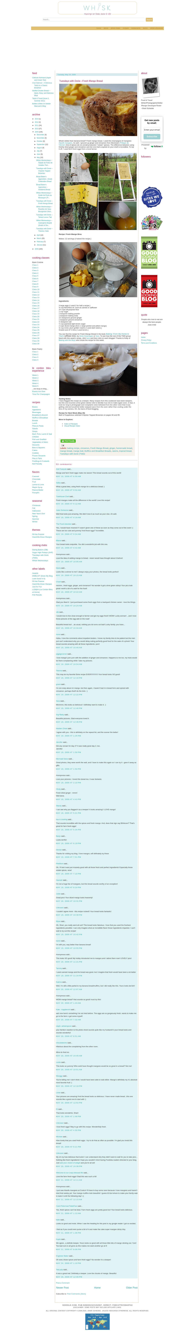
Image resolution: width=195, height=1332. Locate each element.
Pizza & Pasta (37, 426)
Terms (145, 28)
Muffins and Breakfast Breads (97, 451)
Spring (35, 516)
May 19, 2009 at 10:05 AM (69, 562)
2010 (37, 129)
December (41, 135)
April (38, 235)
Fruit (34, 482)
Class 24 (35, 327)
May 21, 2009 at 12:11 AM (69, 1180)
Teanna (59, 671)
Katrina (59, 982)
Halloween (36, 511)
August (39, 148)
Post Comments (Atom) (76, 1294)
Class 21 (35, 319)
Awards (35, 573)
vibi (57, 612)
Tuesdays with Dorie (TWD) (72, 454)
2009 (37, 132)
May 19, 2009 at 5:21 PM (68, 813)
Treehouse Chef (62, 496)
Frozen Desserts (39, 456)
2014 (37, 119)
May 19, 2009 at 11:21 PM (69, 962)
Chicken (35, 437)
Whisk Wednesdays (40, 561)
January (40, 245)
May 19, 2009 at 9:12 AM (68, 504)
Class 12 (35, 295)
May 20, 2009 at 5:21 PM (68, 1147)
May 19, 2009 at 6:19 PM (68, 843)
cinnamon (84, 448)
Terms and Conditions (149, 343)
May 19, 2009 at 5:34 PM (68, 830)
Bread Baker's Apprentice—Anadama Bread (43, 187)
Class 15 (35, 303)
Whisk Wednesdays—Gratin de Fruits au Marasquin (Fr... (44, 195)
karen (58, 941)
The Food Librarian (63, 524)
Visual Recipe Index (72, 426)
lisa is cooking (61, 819)
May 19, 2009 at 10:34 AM (69, 628)
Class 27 (35, 335)
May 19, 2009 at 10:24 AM (69, 606)
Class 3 (35, 270)
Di (57, 1109)
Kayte (58, 1239)
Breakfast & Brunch (40, 415)
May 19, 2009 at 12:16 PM (69, 678)
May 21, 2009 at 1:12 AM (68, 1213)
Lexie (58, 1093)
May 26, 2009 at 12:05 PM (69, 1277)
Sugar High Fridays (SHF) (42, 552)
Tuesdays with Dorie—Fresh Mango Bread (81, 81)
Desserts (35, 445)
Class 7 (35, 281)
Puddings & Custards (40, 461)
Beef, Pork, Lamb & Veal (42, 434)
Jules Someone (62, 510)
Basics (35, 407)
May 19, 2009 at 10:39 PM (69, 915)
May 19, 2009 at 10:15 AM (69, 575)
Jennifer (59, 742)
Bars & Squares (38, 448)
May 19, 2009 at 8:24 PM (68, 887)
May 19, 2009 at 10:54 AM (69, 664)
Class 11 (35, 292)
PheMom (59, 864)
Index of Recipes (71, 424)
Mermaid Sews (62, 759)
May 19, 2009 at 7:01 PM (68, 857)
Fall (33, 508)
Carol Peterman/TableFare (66, 1206)
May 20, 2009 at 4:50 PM (68, 1130)
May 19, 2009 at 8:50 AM (68, 476)
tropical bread (125, 451)
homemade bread (124, 448)
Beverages (36, 412)
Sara (58, 701)
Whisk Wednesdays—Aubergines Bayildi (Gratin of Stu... (44, 223)
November (41, 138)
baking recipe (73, 448)
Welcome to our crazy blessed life (69, 1173)
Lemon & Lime (38, 485)
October (40, 141)
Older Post (132, 1287)
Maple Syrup (37, 487)
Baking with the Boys (67, 340)
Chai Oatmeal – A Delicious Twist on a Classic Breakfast (42, 85)
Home (98, 28)
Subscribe (152, 136)
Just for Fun (37, 587)
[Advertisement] (97, 50)
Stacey (59, 806)
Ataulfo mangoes (65, 143)
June (39, 154)
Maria (58, 568)
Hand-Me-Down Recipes (42, 537)
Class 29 (35, 341)
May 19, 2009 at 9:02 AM (68, 490)
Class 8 (35, 284)
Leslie (58, 1062)
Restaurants (135, 28)
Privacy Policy (146, 340)
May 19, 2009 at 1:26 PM (68, 736)
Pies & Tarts (37, 458)
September (41, 144)
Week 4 (35, 383)
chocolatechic (61, 1043)
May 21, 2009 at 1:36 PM (68, 1233)
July (38, 151)
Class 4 (35, 273)
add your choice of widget (70, 1163)
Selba (58, 483)
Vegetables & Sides (40, 442)
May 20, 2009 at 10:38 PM (69, 1166)
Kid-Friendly (37, 464)
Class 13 (35, 298)
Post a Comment (62, 1283)
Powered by (152, 146)
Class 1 (35, 265)
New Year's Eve (38, 514)
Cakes (34, 450)
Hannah (59, 880)
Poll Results (37, 595)
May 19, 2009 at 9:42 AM (68, 548)
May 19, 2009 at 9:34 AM (68, 534)
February (40, 242)
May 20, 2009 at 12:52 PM (69, 1103)
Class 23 (35, 325)
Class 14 (35, 300)
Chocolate (36, 479)
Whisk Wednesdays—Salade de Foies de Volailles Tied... (44, 162)
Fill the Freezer (38, 534)
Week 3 (35, 381)
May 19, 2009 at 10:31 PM (69, 901)
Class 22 (35, 322)
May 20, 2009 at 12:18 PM (69, 1086)
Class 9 (35, 287)
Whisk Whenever (156, 28)
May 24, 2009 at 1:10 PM (68, 1263)
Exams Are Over (38, 391)
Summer (35, 519)
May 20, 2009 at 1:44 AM (68, 1003)
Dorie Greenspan (86, 336)
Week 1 (35, 375)
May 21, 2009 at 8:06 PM (68, 1249)
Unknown (60, 908)
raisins (115, 451)
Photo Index (115, 28)
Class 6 (35, 279)
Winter (35, 522)
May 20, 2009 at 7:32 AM (68, 1020)
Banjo (58, 836)
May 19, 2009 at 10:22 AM (69, 592)
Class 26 (35, 333)
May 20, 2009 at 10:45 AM (69, 1056)
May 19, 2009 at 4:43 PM (68, 799)
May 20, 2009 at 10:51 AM (69, 1070)
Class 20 (35, 316)
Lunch (34, 423)
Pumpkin (35, 493)
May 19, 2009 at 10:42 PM (69, 934)
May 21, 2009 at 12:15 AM (69, 1200)
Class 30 (35, 344)
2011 (37, 125)
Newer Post (62, 1287)
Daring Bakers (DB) (40, 550)
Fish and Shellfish (39, 439)
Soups (34, 431)
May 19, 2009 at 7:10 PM (68, 874)
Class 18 (35, 311)
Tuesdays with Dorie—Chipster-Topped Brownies (44, 170)
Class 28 (35, 338)
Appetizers (36, 410)
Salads (35, 429)
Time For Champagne (41, 394)
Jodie (58, 894)
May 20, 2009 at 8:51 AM (68, 1036)
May (38, 157)
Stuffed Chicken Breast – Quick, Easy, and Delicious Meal (42, 93)
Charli (58, 582)
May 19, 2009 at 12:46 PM (69, 708)
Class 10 (35, 289)
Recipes (126, 28)
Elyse (58, 921)
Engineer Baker (62, 1256)
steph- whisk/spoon (64, 1026)
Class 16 (35, 306)
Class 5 (35, 276)
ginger (112, 448)
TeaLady (59, 1270)
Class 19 (35, 314)
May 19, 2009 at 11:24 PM (69, 976)
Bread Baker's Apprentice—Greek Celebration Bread (44, 179)
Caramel (35, 476)
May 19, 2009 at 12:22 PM (69, 695)
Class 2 (35, 268)
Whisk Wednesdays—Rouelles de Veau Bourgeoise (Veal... (44, 209)
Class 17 (35, 308)
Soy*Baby (60, 715)
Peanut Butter (37, 490)
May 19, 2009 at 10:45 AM (69, 648)
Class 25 (35, 330)
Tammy (59, 968)
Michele (59, 1137)
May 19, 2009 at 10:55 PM (69, 948)
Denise (59, 850)
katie (58, 1220)
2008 (37, 249)
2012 (37, 122)
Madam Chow (61, 728)
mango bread (66, 451)
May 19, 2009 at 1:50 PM (68, 752)
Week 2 (35, 378)
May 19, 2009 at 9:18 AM (68, 517)
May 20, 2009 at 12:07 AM (69, 989)
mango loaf (78, 451)
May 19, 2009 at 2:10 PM (68, 783)
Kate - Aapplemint (63, 1010)
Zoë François (61, 469)
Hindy (58, 789)
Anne (58, 634)
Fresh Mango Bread (99, 448)
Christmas (36, 505)
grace (58, 684)
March (39, 238)
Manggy (59, 1076)
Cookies (35, 453)
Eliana (58, 540)
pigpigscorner (61, 654)
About (106, 28)
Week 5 (35, 386)
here (97, 336)
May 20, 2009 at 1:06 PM (68, 1116)
